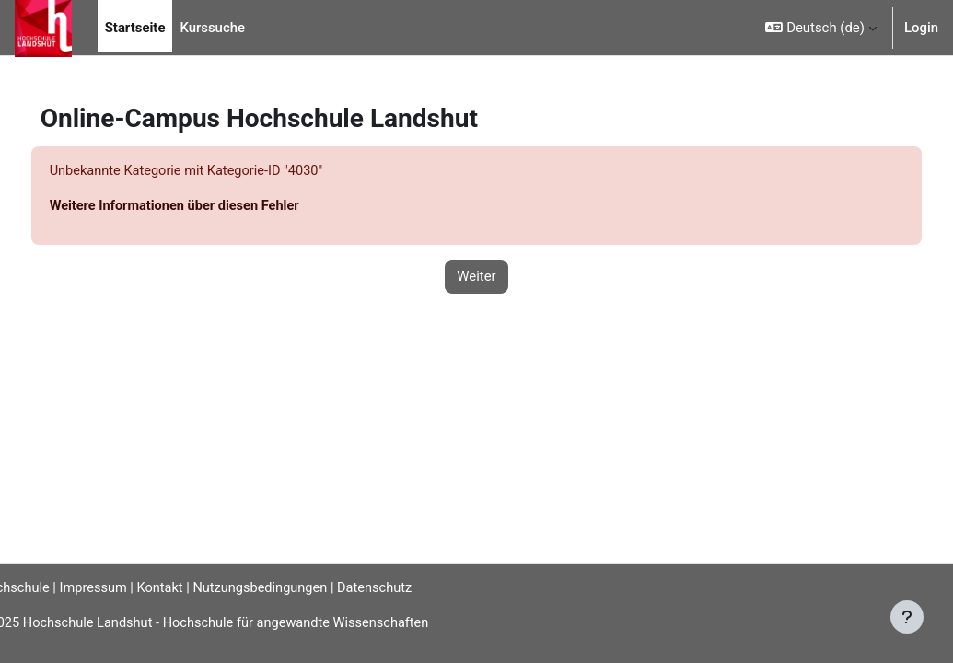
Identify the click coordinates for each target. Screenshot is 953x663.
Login (921, 27)
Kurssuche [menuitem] (212, 27)
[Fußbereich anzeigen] (907, 617)
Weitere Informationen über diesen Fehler (212, 206)
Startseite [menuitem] (135, 27)
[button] (820, 27)
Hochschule (43, 587)
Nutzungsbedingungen (302, 587)
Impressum (130, 587)
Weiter (476, 277)
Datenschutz (418, 587)
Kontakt (198, 587)
